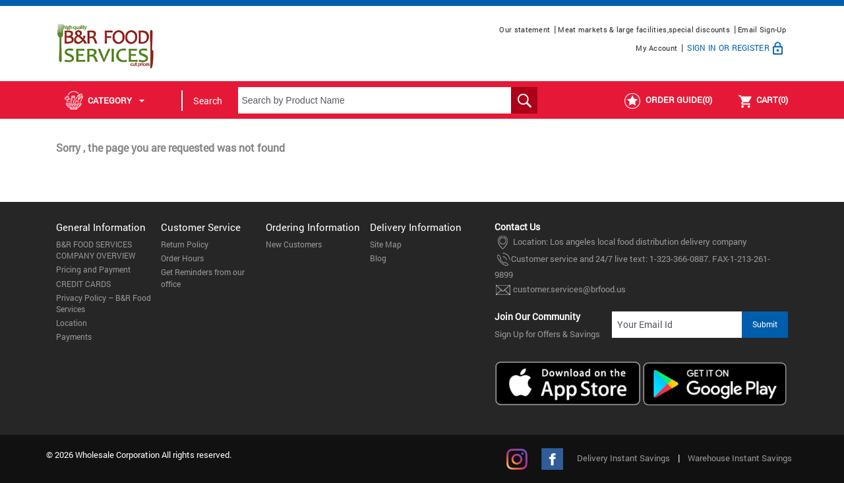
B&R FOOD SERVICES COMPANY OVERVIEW (96, 250)
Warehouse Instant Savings (740, 458)
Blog (378, 258)
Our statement (524, 29)
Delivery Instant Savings (623, 458)
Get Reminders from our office (203, 277)
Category (104, 100)
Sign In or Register (736, 47)
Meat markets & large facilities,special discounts (644, 29)
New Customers (294, 244)
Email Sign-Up (762, 29)
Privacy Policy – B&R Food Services (103, 303)
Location (71, 322)
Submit (764, 324)
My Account (656, 48)
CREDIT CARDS (83, 283)
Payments (74, 336)
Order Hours (182, 258)
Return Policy (184, 244)
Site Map (386, 244)
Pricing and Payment (93, 269)
